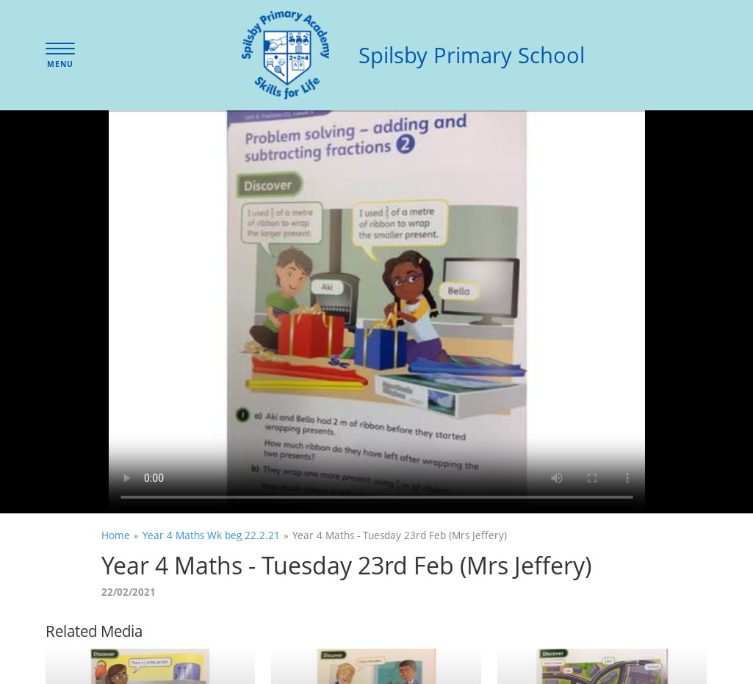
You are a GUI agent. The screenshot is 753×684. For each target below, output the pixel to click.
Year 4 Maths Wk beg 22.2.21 (211, 535)
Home (115, 535)
